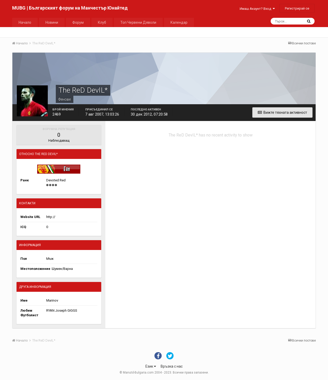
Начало (25, 22)
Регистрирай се (297, 8)
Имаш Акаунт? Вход (257, 9)
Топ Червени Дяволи (138, 22)
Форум (78, 22)
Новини (51, 22)
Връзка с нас (172, 366)
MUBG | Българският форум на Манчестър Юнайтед (70, 8)
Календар (179, 22)
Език (150, 366)
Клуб (102, 22)
